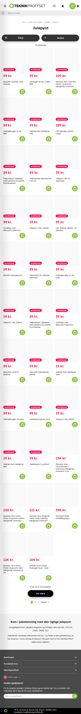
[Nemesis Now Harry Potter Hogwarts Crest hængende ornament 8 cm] (14, 544)
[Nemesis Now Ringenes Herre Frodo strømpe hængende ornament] (40, 495)
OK (74, 696)
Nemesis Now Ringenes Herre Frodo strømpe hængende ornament (39, 518)
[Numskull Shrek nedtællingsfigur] (66, 495)
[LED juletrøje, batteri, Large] (66, 110)
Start (24, 22)
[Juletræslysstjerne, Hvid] (40, 398)
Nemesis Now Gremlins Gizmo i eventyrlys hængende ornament (66, 84)
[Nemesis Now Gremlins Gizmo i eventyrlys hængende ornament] (66, 60)
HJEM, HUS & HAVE (35, 22)
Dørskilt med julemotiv (13, 275)
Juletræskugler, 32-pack (13, 419)
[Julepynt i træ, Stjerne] (14, 301)
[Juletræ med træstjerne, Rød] (14, 443)
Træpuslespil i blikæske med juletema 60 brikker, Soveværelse (40, 324)
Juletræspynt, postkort (39, 464)
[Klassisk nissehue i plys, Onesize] (14, 60)
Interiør (47, 22)
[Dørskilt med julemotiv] (14, 254)
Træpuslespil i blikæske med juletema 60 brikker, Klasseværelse (14, 180)
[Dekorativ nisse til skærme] (14, 351)
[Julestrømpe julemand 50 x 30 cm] (40, 157)
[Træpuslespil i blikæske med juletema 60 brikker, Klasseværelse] (14, 157)
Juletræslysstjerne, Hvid (39, 419)
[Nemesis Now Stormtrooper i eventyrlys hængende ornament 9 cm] (66, 443)
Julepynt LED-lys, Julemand (63, 179)
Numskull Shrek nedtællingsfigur (63, 517)
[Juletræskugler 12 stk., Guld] (66, 254)
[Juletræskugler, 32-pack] (14, 398)
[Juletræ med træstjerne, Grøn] (66, 351)
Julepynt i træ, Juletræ (39, 228)
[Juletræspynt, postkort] (40, 443)
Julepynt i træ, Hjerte (65, 419)
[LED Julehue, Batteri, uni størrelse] (66, 207)
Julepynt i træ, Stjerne (12, 322)
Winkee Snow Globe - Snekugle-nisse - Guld (38, 566)
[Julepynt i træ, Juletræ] (40, 207)
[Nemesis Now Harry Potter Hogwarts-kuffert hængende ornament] (14, 495)
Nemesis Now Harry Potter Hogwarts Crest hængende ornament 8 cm (13, 569)
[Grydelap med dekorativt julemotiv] (14, 207)
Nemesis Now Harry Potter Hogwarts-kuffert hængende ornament (13, 518)
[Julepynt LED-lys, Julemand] (66, 157)
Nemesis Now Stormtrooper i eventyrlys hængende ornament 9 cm (65, 467)
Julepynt (55, 22)
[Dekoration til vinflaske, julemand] (40, 254)
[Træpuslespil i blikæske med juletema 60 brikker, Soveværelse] (40, 301)
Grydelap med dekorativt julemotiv (12, 229)
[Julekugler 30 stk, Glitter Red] (40, 60)
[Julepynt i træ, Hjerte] (66, 398)
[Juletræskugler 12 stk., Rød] (14, 110)
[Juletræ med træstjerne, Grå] (40, 110)
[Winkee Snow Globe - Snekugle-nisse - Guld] (40, 544)
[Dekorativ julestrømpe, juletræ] (40, 351)
